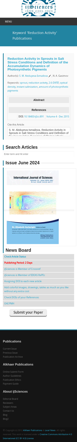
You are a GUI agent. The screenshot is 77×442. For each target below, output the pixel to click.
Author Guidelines (12, 376)
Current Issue (10, 349)
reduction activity (38, 83)
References (39, 109)
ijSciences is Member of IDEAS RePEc (24, 275)
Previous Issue (10, 353)
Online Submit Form (13, 372)
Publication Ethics (12, 380)
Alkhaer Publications (32, 431)
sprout (23, 83)
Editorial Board (10, 399)
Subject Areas (10, 407)
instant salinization (27, 87)
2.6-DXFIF (54, 83)
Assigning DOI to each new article (23, 281)
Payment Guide (10, 384)
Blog (5, 415)
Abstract (38, 99)
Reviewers (8, 403)
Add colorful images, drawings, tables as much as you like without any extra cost (36, 289)
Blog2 (6, 419)
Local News (50, 431)
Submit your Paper (28, 313)
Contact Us (8, 411)
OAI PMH (9, 303)
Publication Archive (13, 357)
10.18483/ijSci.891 (34, 116)
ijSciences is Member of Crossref (22, 269)
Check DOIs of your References (21, 297)
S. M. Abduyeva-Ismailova (33, 76)
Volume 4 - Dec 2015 (57, 116)
